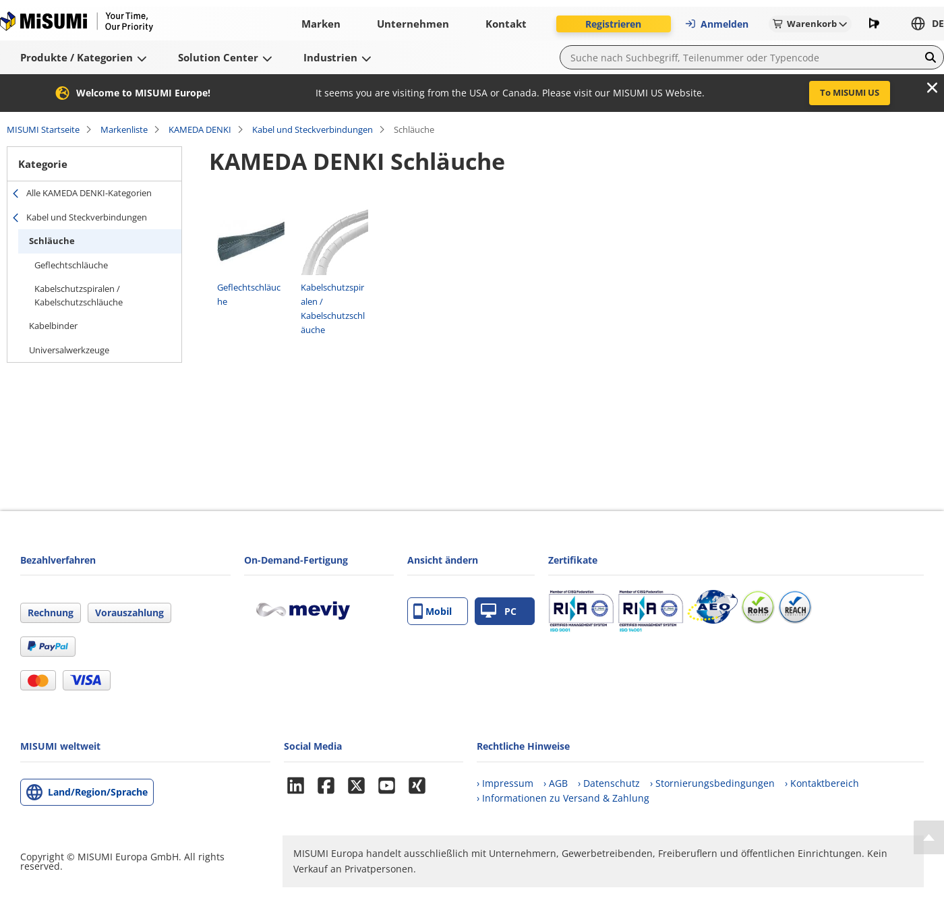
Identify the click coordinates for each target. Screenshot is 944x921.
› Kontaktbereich (822, 783)
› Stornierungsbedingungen (712, 783)
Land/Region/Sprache (98, 791)
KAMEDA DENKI (200, 129)
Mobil (432, 611)
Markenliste (124, 129)
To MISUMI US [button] (849, 92)
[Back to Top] (929, 837)
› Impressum (505, 783)
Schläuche (52, 241)
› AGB (555, 783)
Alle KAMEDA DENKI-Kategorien (89, 193)
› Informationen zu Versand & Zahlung (563, 798)
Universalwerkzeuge (69, 350)
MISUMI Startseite (43, 129)
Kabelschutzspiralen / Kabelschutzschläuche (78, 295)
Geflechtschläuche (71, 265)
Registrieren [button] (613, 24)
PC (499, 611)
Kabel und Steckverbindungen (312, 129)
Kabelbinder (53, 326)
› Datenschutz (609, 783)
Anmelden (716, 24)
